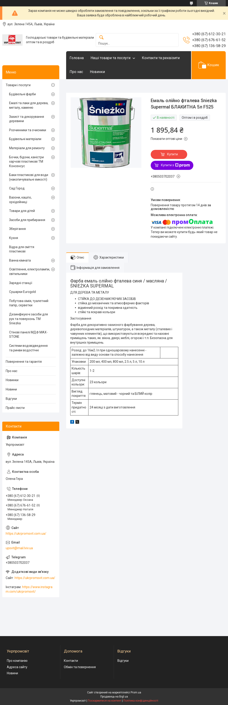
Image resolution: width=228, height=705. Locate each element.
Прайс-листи (15, 408)
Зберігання (17, 229)
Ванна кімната (20, 260)
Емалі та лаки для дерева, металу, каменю (28, 105)
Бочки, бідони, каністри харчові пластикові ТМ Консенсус (26, 161)
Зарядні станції (20, 283)
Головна (77, 58)
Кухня (13, 238)
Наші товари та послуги (110, 58)
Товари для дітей (22, 211)
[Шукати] (101, 37)
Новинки (97, 72)
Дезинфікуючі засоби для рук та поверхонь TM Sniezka (28, 318)
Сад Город (17, 188)
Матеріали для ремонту (27, 148)
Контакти (71, 660)
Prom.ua (136, 692)
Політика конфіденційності (140, 700)
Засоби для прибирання (27, 220)
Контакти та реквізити (161, 58)
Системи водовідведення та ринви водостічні (28, 348)
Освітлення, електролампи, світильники (29, 271)
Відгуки (11, 398)
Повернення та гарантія (24, 361)
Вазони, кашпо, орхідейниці (20, 200)
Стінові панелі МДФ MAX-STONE (28, 334)
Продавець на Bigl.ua (114, 696)
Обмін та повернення (80, 667)
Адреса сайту (17, 667)
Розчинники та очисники (27, 130)
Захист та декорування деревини (26, 119)
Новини (11, 389)
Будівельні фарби (22, 94)
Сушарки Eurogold (22, 292)
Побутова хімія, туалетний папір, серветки (28, 303)
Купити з (175, 165)
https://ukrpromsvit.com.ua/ (26, 533)
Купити (172, 154)
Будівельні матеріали (25, 139)
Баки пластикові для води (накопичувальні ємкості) (28, 177)
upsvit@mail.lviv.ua (19, 548)
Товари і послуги (18, 85)
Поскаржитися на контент (104, 700)
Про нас (76, 72)
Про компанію (17, 660)
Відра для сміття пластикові (21, 249)
